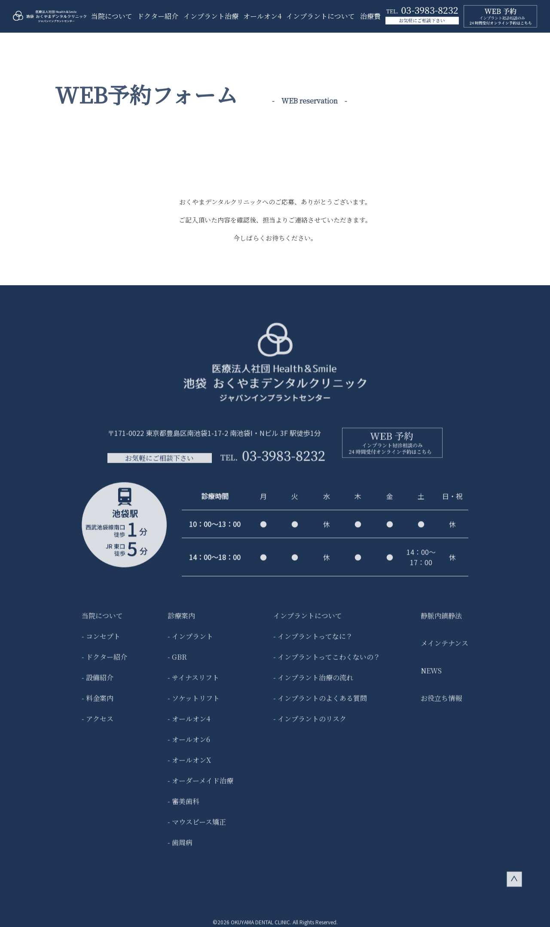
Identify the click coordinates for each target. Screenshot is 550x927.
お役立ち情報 (441, 705)
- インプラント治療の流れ (313, 684)
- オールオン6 (189, 746)
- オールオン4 (189, 725)
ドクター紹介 (157, 16)
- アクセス (97, 725)
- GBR (177, 663)
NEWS (431, 677)
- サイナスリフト (193, 684)
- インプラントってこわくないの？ (326, 663)
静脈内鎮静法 (441, 622)
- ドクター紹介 (104, 663)
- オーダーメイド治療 (200, 787)
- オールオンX (189, 766)
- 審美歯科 (183, 808)
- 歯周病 (180, 849)
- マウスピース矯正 (197, 828)
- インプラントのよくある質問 (320, 705)
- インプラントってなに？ (313, 643)
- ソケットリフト (194, 705)
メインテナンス (444, 650)
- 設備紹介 (97, 684)
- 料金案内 (97, 705)
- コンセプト (101, 643)
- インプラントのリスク (309, 725)
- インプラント (190, 643)
